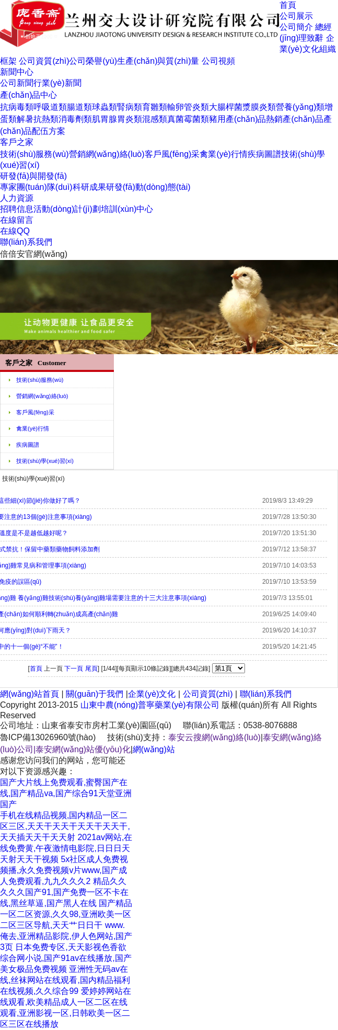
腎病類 (129, 107)
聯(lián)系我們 (26, 241)
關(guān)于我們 (94, 693)
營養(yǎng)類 (300, 107)
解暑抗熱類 (38, 119)
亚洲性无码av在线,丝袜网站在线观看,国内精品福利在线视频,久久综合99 (65, 980)
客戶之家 (16, 142)
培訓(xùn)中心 (127, 209)
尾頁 (91, 668)
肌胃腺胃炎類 (117, 119)
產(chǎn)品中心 (28, 94)
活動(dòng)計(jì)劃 (67, 209)
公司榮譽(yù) (93, 60)
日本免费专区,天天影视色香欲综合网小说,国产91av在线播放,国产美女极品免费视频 (66, 958)
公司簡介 (296, 26)
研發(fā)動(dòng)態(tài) (148, 187)
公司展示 (296, 16)
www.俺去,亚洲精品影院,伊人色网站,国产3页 (66, 936)
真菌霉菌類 (188, 119)
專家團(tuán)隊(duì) (36, 187)
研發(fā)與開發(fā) (33, 176)
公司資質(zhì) (44, 60)
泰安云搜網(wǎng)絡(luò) (214, 737)
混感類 (154, 119)
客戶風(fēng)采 (172, 154)
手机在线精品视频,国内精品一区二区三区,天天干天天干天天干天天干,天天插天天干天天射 (65, 826)
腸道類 (79, 107)
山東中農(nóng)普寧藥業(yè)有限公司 (149, 704)
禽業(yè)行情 (224, 154)
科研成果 (89, 187)
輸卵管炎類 (188, 107)
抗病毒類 (16, 107)
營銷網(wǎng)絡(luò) (107, 154)
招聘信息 (16, 209)
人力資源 (16, 198)
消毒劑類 (75, 119)
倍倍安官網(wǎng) (33, 254)
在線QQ (15, 231)
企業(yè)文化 (152, 693)
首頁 (287, 5)
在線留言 (16, 220)
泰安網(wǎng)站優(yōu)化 (83, 749)
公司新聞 (16, 82)
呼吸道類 (50, 107)
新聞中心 (16, 71)
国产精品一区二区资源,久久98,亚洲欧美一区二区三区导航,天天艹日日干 (66, 914)
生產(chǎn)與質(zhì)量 (158, 60)
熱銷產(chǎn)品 (294, 119)
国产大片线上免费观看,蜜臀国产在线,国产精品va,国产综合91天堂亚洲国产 (66, 793)
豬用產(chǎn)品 (237, 119)
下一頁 (73, 668)
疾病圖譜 (264, 154)
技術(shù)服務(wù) (34, 154)
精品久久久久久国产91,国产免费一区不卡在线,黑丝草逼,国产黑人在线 (64, 892)
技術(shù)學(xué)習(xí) (45, 461)
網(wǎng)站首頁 (29, 693)
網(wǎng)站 (154, 749)
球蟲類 (104, 107)
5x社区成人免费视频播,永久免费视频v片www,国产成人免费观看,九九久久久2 (64, 870)
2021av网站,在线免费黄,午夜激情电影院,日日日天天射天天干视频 (66, 848)
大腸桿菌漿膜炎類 (242, 107)
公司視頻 (218, 60)
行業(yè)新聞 (57, 82)
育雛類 (154, 107)
